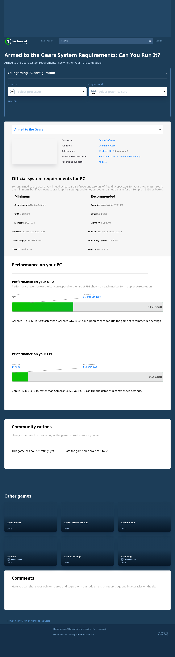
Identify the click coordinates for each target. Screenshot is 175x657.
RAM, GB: (12, 101)
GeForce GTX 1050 (92, 296)
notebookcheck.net (85, 634)
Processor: (13, 84)
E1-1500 (16, 366)
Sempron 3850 (90, 366)
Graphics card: (95, 84)
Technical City (16, 41)
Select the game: (160, 129)
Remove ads (47, 41)
